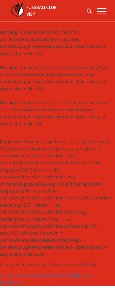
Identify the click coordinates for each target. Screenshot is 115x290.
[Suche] (86, 11)
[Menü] (99, 11)
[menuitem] (86, 11)
